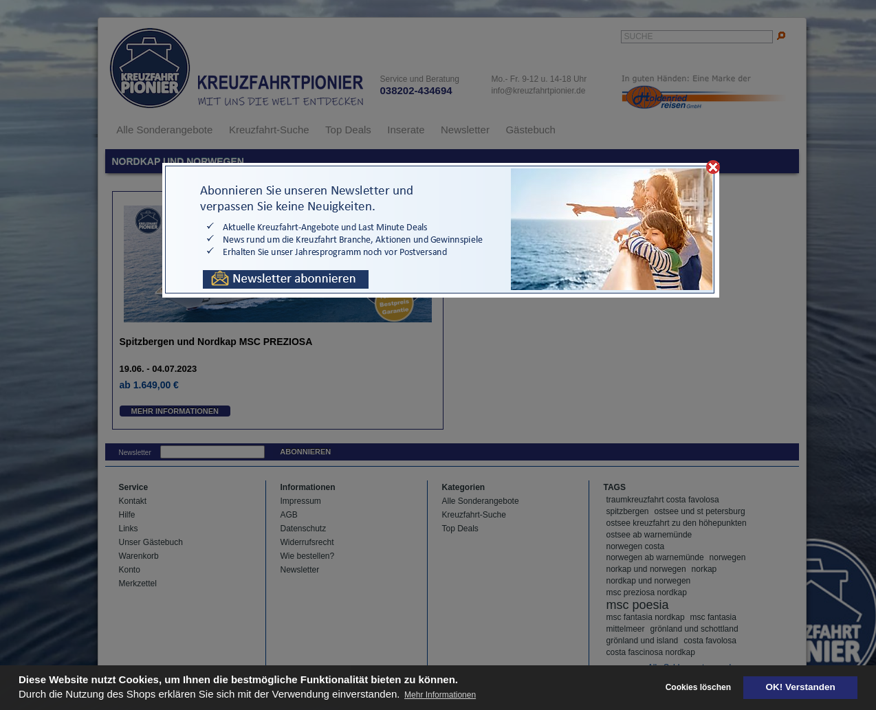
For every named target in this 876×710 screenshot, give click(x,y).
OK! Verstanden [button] (800, 687)
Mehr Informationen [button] (440, 695)
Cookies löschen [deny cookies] (698, 687)
